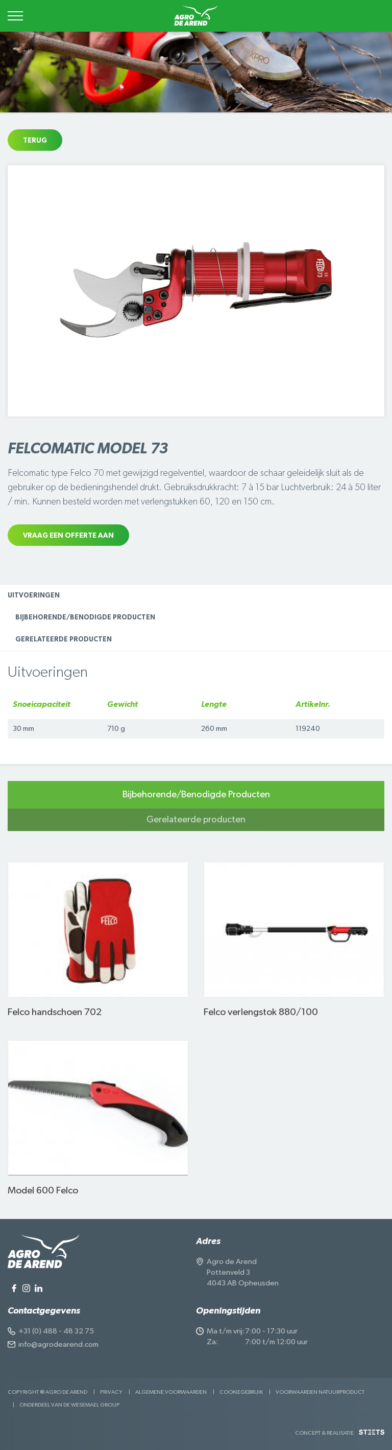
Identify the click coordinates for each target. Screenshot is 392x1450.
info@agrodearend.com (58, 1344)
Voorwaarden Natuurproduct (320, 1392)
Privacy (111, 1392)
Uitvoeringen (34, 595)
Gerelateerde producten (63, 639)
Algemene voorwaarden (171, 1392)
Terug (35, 140)
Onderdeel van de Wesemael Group (69, 1405)
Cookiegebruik (241, 1392)
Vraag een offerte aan (68, 535)
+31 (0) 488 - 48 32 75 (56, 1331)
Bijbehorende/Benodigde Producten (85, 617)
